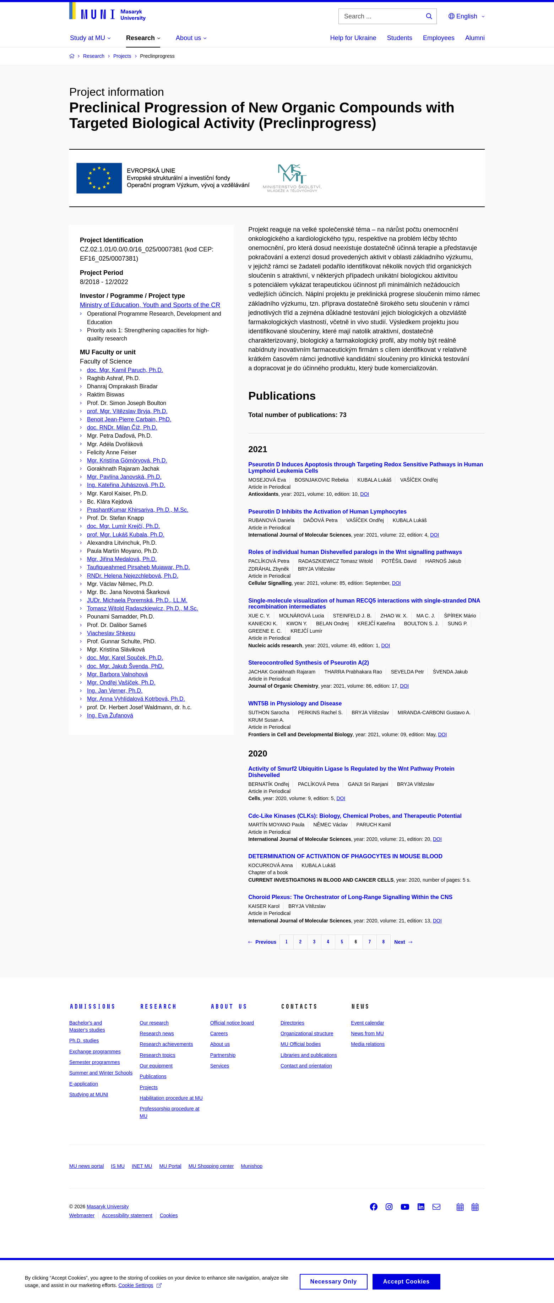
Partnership (223, 1055)
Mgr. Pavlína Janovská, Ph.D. (124, 477)
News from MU (367, 1033)
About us (228, 1006)
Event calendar (367, 1023)
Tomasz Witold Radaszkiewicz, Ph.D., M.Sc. (142, 608)
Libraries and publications (309, 1055)
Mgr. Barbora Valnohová (117, 674)
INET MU (142, 1166)
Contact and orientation (306, 1066)
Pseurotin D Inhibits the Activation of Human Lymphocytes (327, 512)
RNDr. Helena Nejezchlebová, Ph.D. (132, 576)
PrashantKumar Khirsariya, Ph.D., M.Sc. (137, 510)
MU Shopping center (211, 1166)
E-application (83, 1084)
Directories (292, 1023)
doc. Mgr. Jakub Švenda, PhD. (125, 666)
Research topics (157, 1055)
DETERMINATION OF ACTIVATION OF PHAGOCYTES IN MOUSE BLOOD (345, 856)
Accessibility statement (127, 1215)
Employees (439, 37)
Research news (157, 1033)
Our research (154, 1023)
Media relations (368, 1044)
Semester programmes (94, 1062)
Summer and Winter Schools (100, 1073)
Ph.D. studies (84, 1040)
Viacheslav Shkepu (111, 633)
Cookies (169, 1215)
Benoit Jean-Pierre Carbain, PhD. (129, 419)
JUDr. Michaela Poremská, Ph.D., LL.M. (137, 600)
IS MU (118, 1166)
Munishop (251, 1166)
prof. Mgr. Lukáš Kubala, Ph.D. (125, 535)
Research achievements (166, 1044)
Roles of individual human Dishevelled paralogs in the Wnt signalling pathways (355, 552)
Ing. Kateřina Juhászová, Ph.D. (126, 485)
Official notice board (232, 1023)
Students (399, 37)
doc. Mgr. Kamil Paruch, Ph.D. (125, 370)
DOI (364, 494)
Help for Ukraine (353, 37)
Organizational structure (307, 1033)
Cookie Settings (140, 1288)
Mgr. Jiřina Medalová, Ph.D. (122, 559)
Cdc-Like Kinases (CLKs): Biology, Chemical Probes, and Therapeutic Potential (355, 816)
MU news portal (86, 1166)
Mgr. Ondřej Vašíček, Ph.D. (121, 683)
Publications (153, 1076)
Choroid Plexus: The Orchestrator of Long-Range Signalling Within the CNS (350, 897)
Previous (262, 942)
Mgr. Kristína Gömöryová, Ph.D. (127, 461)
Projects (149, 1087)
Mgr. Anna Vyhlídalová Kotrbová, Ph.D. (136, 699)
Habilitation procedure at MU (171, 1098)
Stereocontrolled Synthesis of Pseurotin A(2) (308, 663)
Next (403, 942)
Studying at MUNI (88, 1094)
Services (219, 1066)
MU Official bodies (301, 1044)
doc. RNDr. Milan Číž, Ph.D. (122, 428)
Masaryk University (108, 1206)
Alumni (475, 37)
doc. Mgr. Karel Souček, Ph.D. (125, 658)
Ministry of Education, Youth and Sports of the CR (150, 305)
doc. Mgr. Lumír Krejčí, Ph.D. (123, 526)
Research (158, 1006)
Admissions (92, 1006)
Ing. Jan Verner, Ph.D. (115, 691)
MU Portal (170, 1166)
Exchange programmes (95, 1051)
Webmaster (81, 1215)
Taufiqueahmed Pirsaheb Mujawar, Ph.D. (138, 567)
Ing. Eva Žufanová (110, 716)
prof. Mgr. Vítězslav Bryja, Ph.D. (127, 411)
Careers (219, 1033)
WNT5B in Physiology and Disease (295, 703)
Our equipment (156, 1066)
